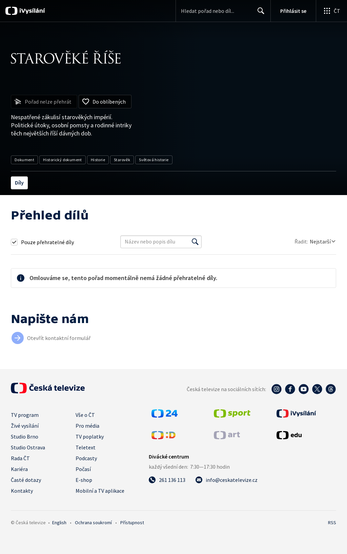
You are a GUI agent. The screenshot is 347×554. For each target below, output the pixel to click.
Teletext (86, 447)
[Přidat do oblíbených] (105, 101)
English (59, 522)
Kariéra (19, 469)
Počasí (83, 469)
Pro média (87, 425)
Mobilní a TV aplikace (100, 490)
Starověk (122, 159)
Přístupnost (132, 522)
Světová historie (153, 159)
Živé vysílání (25, 425)
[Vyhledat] (195, 242)
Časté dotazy (26, 479)
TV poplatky (90, 436)
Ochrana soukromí (93, 522)
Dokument (24, 159)
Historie (98, 159)
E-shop (84, 479)
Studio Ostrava (28, 447)
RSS (332, 522)
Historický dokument (62, 159)
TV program (25, 414)
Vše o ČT (85, 414)
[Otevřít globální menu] (331, 11)
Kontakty (22, 490)
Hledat (259, 13)
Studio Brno (24, 436)
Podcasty (86, 458)
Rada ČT (20, 458)
